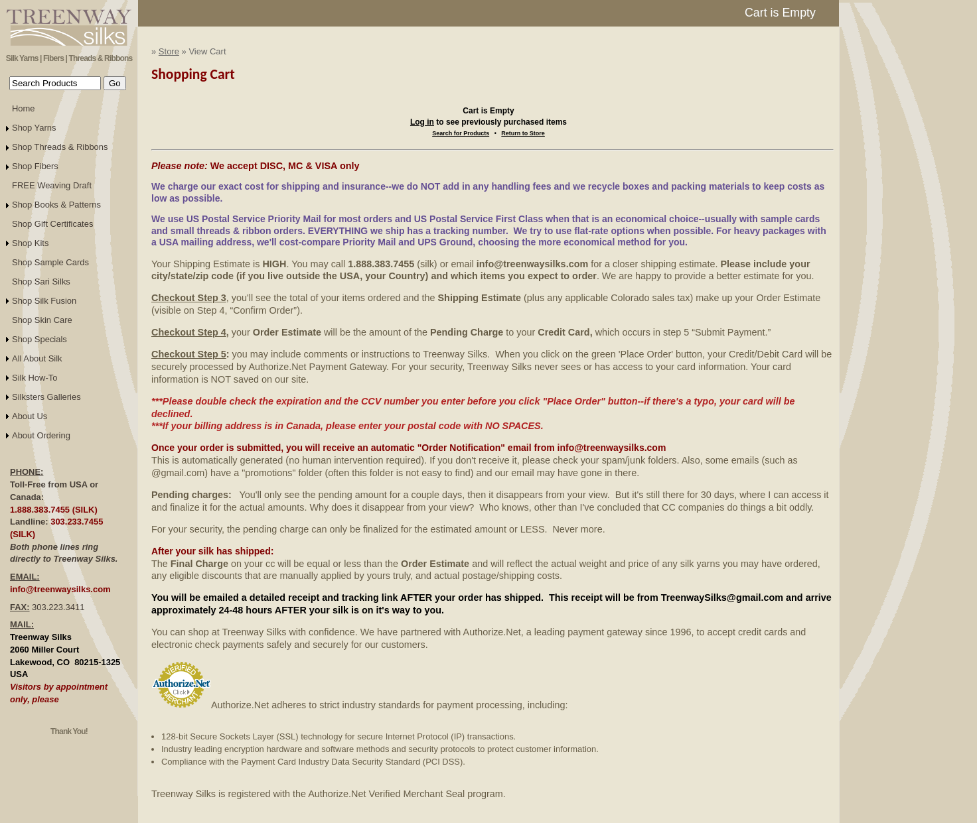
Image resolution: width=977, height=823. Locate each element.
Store (169, 51)
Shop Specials (39, 339)
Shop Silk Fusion (44, 301)
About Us (29, 416)
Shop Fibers (35, 166)
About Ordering (41, 435)
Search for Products (460, 133)
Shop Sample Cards (50, 262)
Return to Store (523, 133)
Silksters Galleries (46, 397)
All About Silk (37, 358)
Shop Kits (30, 243)
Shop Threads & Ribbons (60, 147)
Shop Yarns (34, 128)
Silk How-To (34, 378)
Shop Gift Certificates (52, 224)
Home (23, 108)
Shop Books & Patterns (56, 205)
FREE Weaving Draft (52, 185)
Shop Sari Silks (41, 281)
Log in (422, 122)
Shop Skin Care (42, 320)
